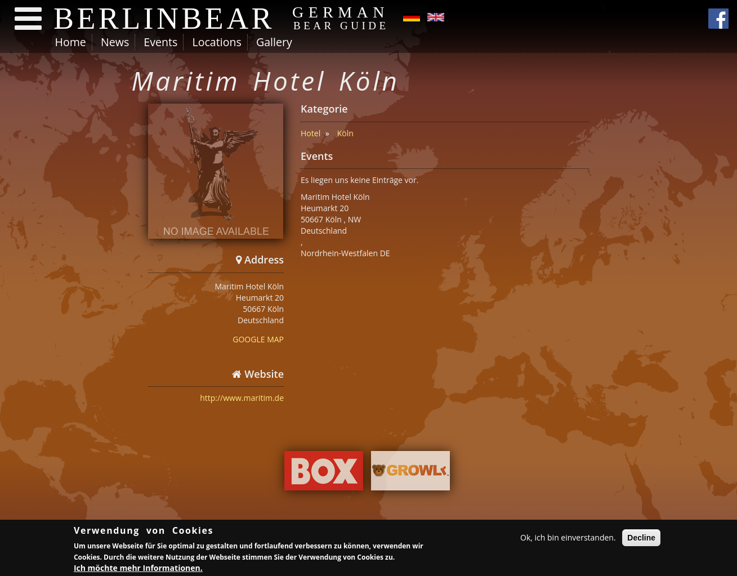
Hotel (310, 133)
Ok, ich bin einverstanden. (568, 538)
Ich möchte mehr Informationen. (138, 567)
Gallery (274, 42)
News (115, 42)
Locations (216, 42)
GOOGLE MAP (258, 339)
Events (160, 42)
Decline (641, 538)
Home (70, 42)
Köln (345, 133)
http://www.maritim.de (242, 397)
